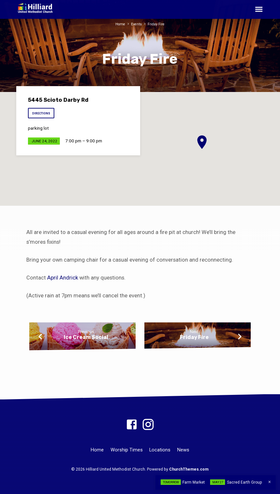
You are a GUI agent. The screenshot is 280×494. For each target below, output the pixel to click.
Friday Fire (156, 24)
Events (136, 24)
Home (120, 24)
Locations (159, 450)
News (183, 450)
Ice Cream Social (86, 337)
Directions (42, 113)
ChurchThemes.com (188, 469)
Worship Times (127, 450)
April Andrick (62, 278)
